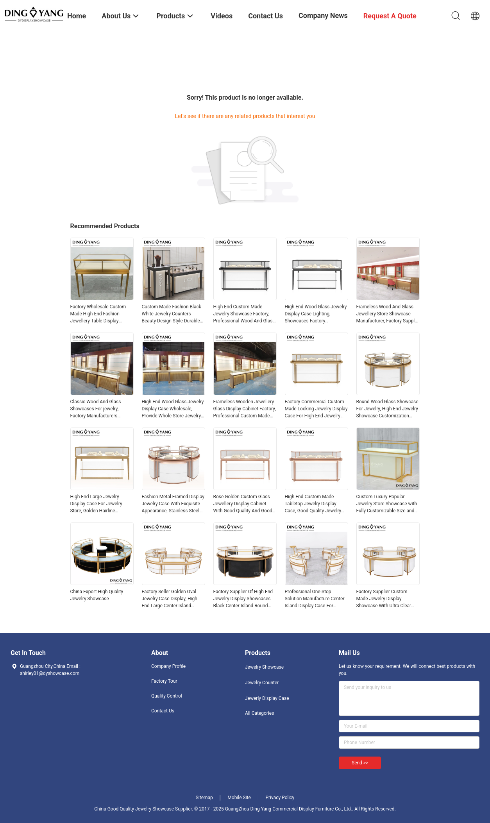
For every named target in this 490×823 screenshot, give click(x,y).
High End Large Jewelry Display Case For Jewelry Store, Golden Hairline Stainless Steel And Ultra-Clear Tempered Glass (102, 504)
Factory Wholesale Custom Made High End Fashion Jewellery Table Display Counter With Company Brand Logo (101, 314)
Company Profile (168, 666)
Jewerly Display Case (267, 698)
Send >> (360, 763)
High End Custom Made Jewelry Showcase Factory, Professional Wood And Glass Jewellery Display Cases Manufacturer (244, 314)
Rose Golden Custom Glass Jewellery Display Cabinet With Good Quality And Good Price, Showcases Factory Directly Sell (242, 504)
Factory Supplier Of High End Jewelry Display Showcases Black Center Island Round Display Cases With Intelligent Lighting (244, 599)
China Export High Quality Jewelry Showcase (96, 595)
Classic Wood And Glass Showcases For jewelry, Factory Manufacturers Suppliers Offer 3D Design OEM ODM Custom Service (98, 409)
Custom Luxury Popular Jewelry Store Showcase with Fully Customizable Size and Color (386, 504)
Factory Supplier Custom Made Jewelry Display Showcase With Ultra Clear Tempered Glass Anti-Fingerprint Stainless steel (383, 599)
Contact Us (162, 711)
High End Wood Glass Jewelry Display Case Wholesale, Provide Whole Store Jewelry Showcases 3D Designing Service (173, 409)
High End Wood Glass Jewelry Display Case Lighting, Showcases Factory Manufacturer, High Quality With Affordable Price (316, 314)
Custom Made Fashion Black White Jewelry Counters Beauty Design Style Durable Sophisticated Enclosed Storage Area (171, 314)
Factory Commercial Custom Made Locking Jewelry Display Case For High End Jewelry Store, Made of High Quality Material (316, 409)
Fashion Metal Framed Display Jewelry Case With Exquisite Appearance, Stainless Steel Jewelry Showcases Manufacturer (173, 504)
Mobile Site (239, 797)
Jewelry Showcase (264, 667)
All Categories (259, 713)
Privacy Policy (279, 797)
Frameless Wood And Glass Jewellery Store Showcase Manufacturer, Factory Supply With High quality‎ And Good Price (386, 314)
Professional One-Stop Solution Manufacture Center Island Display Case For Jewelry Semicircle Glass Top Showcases (315, 599)
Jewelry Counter (262, 682)
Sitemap (204, 797)
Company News (323, 15)
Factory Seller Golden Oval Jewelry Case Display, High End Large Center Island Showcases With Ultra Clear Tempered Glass (170, 599)
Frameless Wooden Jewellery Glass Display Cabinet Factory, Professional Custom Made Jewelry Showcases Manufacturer (244, 409)
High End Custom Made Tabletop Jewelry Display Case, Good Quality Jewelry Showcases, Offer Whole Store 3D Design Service (316, 504)
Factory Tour (164, 681)
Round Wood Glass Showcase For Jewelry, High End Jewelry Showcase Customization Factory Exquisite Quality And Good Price (387, 409)
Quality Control (166, 696)
